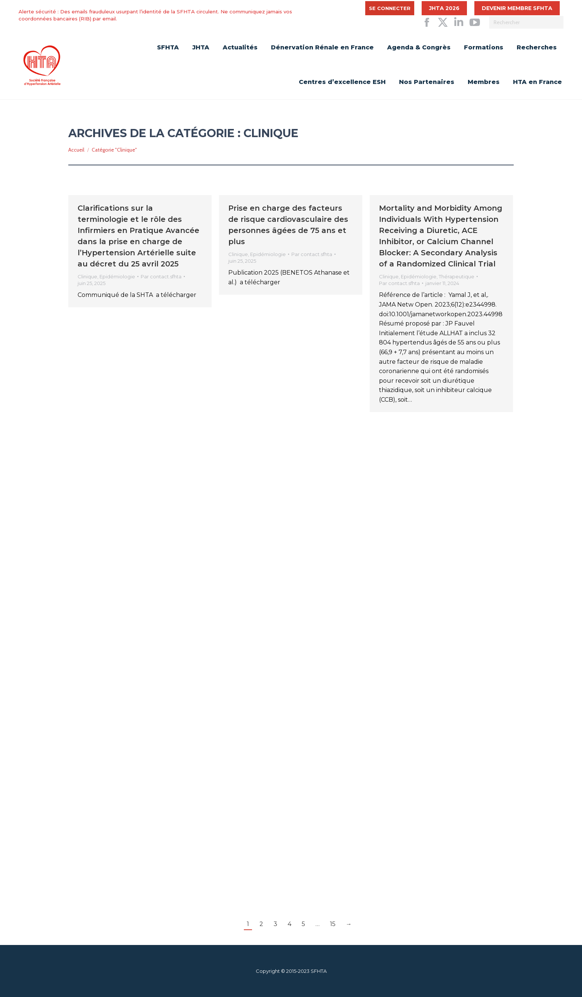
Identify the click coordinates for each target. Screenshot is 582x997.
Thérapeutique (456, 276)
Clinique (87, 276)
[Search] (526, 22)
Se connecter (390, 8)
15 (333, 924)
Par (161, 276)
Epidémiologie (117, 276)
